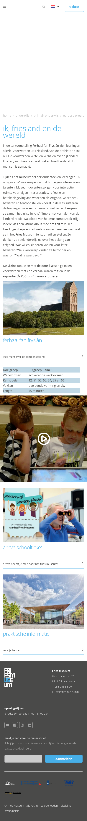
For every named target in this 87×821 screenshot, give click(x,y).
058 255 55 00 (63, 686)
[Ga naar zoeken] (44, 7)
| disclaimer (65, 805)
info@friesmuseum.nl (67, 692)
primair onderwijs (46, 115)
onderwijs (22, 115)
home (7, 115)
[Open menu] (4, 6)
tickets (74, 7)
